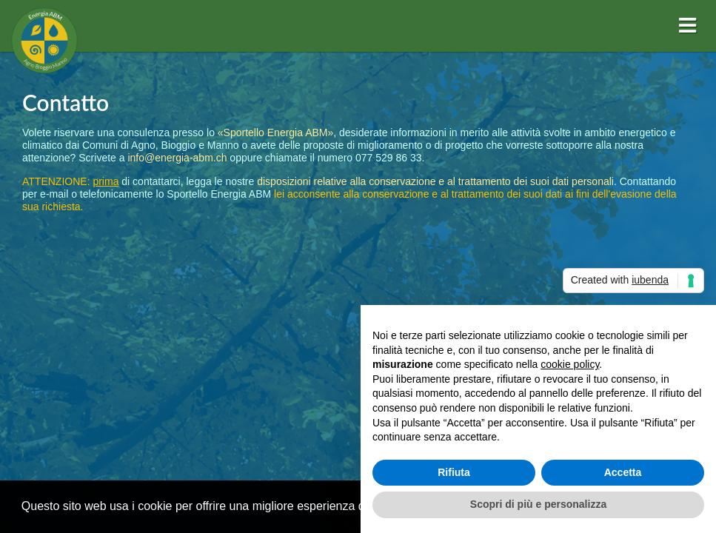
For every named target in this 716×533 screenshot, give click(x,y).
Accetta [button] (623, 472)
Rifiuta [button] (454, 472)
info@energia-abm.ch (177, 158)
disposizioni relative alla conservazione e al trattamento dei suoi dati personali (435, 181)
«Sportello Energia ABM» (275, 132)
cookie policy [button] (570, 364)
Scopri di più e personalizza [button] (538, 504)
